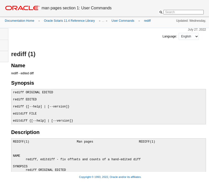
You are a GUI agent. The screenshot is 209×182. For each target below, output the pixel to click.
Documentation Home (19, 20)
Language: (170, 36)
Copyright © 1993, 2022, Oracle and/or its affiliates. (110, 176)
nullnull (189, 36)
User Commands (122, 20)
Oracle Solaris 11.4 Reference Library (69, 20)
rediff (147, 20)
